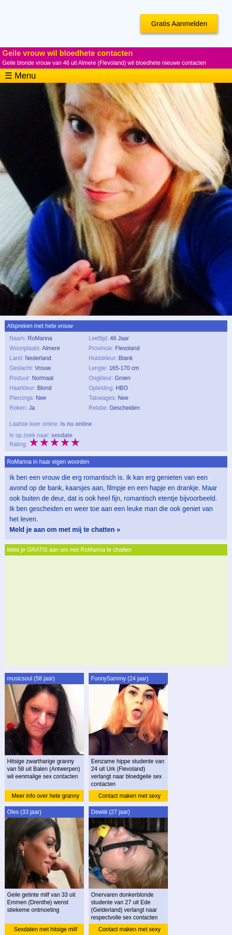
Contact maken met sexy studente (129, 797)
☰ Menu (20, 75)
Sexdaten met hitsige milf (45, 929)
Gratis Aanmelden (179, 23)
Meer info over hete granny (45, 796)
